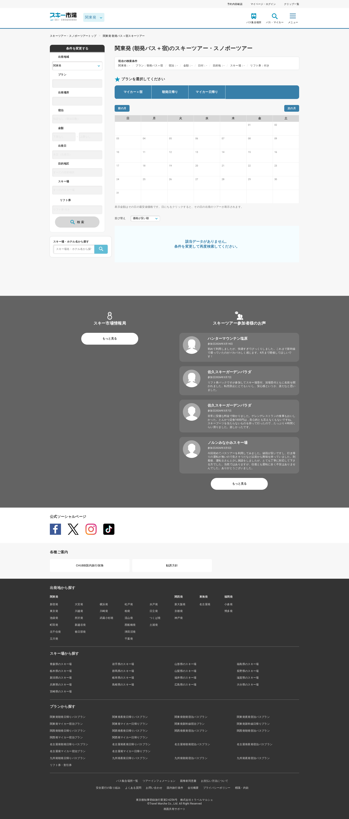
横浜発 (104, 604)
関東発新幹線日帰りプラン (253, 723)
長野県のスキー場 (248, 671)
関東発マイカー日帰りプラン (130, 723)
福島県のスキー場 (248, 664)
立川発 (54, 638)
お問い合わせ (154, 787)
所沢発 (79, 617)
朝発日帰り (170, 92)
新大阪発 (179, 604)
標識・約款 (242, 787)
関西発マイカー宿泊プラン (66, 737)
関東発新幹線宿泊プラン (189, 723)
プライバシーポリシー (217, 787)
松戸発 (129, 604)
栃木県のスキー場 (61, 671)
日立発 (154, 611)
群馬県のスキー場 (123, 671)
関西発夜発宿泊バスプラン (190, 730)
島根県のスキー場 (123, 684)
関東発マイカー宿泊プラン (66, 723)
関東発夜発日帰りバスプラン (130, 716)
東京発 (54, 611)
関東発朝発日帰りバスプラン (67, 716)
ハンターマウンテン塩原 (228, 338)
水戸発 (154, 604)
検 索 (77, 222)
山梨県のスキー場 (185, 671)
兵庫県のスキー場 (61, 684)
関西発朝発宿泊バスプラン (253, 730)
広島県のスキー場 (185, 684)
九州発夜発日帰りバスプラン (130, 758)
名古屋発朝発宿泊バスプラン (192, 744)
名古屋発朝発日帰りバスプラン (69, 744)
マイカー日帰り (207, 92)
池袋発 (54, 617)
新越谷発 (80, 624)
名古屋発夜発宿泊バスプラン (254, 744)
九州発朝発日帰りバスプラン (67, 758)
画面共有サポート (175, 809)
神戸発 (178, 617)
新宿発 (54, 604)
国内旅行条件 (175, 787)
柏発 (127, 611)
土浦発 (154, 624)
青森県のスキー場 (61, 664)
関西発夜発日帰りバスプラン (130, 730)
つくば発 (155, 617)
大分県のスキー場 (248, 684)
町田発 (54, 624)
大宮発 (79, 604)
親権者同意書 (188, 780)
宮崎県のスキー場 (61, 691)
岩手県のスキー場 (123, 664)
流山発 (129, 617)
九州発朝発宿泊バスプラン (190, 758)
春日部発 (80, 631)
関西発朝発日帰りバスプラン (67, 730)
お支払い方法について (214, 780)
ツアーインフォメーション (159, 780)
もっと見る (109, 338)
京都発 (178, 611)
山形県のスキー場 (185, 664)
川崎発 (104, 611)
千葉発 (129, 638)
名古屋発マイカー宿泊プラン (67, 751)
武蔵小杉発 (107, 617)
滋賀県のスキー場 (248, 677)
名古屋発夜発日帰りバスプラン (131, 744)
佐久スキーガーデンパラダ (229, 372)
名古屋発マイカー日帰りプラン (131, 751)
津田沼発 (130, 631)
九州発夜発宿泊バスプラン (253, 758)
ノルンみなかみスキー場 (228, 442)
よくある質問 (133, 787)
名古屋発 (204, 604)
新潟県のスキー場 (61, 677)
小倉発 (228, 604)
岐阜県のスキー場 (123, 677)
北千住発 (55, 631)
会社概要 (193, 787)
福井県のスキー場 (185, 677)
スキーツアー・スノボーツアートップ (73, 35)
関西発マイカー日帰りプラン (130, 737)
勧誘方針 (172, 565)
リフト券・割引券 (61, 765)
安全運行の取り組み (108, 787)
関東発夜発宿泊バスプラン (253, 716)
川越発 (79, 611)
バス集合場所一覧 (127, 780)
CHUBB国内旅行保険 (89, 565)
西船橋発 (130, 624)
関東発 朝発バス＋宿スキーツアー (124, 35)
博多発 (228, 611)
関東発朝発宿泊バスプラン (190, 716)
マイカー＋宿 (133, 92)
